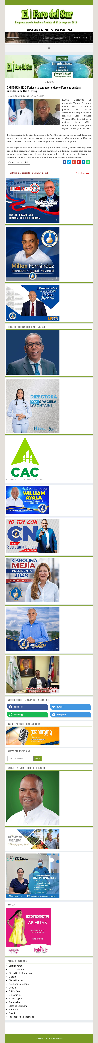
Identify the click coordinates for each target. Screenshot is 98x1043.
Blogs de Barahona (18, 1005)
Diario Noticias (16, 980)
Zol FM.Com (15, 991)
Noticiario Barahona (19, 983)
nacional (50, 82)
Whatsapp (16, 714)
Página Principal (40, 173)
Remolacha (14, 1002)
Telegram (59, 714)
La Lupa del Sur (16, 969)
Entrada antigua (82, 173)
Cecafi (12, 1013)
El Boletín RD (15, 994)
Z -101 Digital (15, 998)
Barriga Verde (15, 965)
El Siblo (12, 976)
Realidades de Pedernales (21, 1016)
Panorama (14, 1009)
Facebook (16, 706)
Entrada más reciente (20, 173)
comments (42, 96)
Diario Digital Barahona (20, 973)
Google (12, 987)
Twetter (58, 706)
